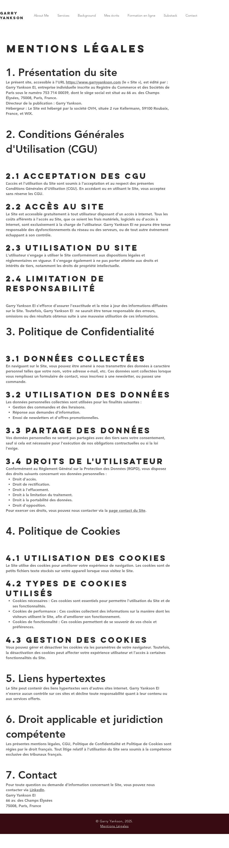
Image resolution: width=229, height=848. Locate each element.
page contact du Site (127, 510)
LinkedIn (37, 790)
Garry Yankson (12, 15)
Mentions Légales (114, 826)
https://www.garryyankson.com (93, 82)
